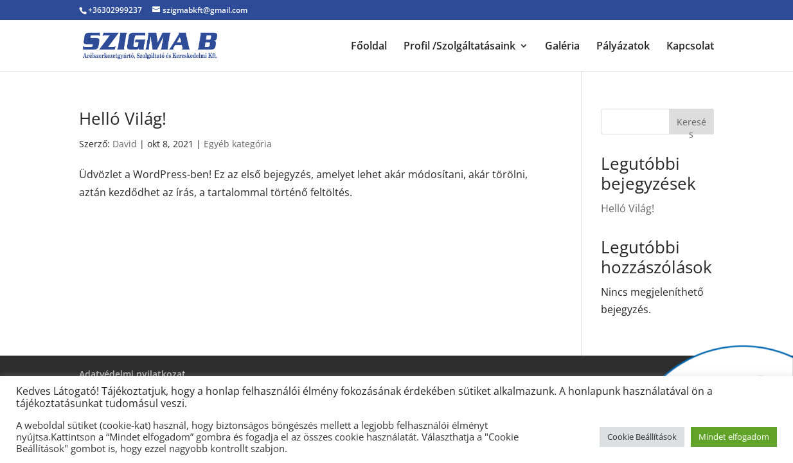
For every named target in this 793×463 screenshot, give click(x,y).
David (124, 144)
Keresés (691, 125)
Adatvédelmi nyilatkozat (132, 374)
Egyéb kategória (238, 144)
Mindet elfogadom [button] (734, 436)
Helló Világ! (122, 118)
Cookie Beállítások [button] (642, 436)
